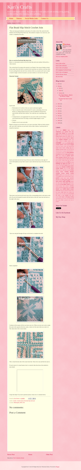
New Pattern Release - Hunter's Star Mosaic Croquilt (66, 95)
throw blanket (69, 192)
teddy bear (63, 190)
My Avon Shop (59, 76)
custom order (66, 146)
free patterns (70, 152)
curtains (61, 146)
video (70, 195)
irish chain (65, 162)
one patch (68, 170)
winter (62, 200)
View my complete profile (62, 56)
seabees (72, 182)
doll (73, 146)
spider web (58, 187)
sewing (61, 184)
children (61, 139)
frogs (63, 154)
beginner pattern (71, 134)
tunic (63, 195)
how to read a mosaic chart (61, 160)
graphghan (61, 157)
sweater (72, 189)
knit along (72, 162)
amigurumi (58, 131)
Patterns (19, 18)
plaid (61, 179)
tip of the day (60, 193)
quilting (68, 181)
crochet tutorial (20, 400)
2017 (59, 108)
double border (59, 147)
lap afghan (63, 163)
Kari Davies (67, 44)
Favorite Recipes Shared (61, 74)
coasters (69, 139)
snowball (67, 185)
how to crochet (70, 158)
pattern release (71, 176)
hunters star (58, 162)
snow (64, 185)
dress (73, 147)
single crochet (66, 184)
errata (68, 149)
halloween (65, 157)
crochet (14, 400)
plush (63, 179)
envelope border (63, 149)
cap (73, 136)
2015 (59, 111)
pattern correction (65, 176)
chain (60, 137)
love (59, 165)
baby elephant (68, 133)
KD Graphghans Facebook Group (63, 70)
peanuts (61, 178)
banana (66, 134)
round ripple (65, 182)
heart (70, 157)
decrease (70, 146)
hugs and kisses (71, 160)
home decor (64, 158)
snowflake (72, 185)
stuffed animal (66, 189)
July (60, 88)
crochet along (64, 143)
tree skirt (67, 193)
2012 (59, 115)
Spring (61, 187)
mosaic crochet (66, 167)
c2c (66, 136)
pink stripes (66, 178)
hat (68, 157)
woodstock (66, 199)
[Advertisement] (65, 30)
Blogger (57, 466)
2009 (59, 123)
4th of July (59, 130)
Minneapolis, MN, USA (19, 402)
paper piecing (64, 174)
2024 (59, 86)
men (60, 165)
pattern (59, 176)
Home (11, 18)
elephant (57, 149)
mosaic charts (58, 167)
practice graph (67, 179)
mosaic (72, 165)
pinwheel (72, 178)
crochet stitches (59, 144)
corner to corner (63, 141)
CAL (71, 136)
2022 (59, 106)
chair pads (64, 137)
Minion (63, 165)
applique (66, 131)
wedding (72, 196)
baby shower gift (61, 134)
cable (69, 136)
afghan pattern (71, 130)
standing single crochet (67, 187)
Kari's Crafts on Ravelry (61, 65)
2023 (59, 103)
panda (60, 174)
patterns (57, 178)
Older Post (49, 454)
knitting (58, 163)
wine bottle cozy (65, 198)
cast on (57, 138)
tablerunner (58, 190)
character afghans (70, 138)
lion (71, 163)
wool (69, 199)
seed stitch (58, 184)
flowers (61, 150)
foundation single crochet (62, 152)
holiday (60, 158)
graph (57, 157)
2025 (59, 83)
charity (57, 139)
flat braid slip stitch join (29, 400)
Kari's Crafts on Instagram (62, 72)
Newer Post (11, 454)
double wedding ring (66, 147)
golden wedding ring (62, 155)
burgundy (64, 136)
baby (70, 131)
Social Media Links (31, 18)
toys (64, 193)
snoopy (60, 185)
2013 (59, 113)
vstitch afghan (62, 196)
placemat (58, 179)
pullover (72, 179)
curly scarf (58, 146)
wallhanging (67, 196)
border (60, 136)
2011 (59, 118)
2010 (59, 120)
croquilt (72, 144)
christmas (65, 139)
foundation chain (66, 150)
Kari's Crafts (19, 7)
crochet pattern (70, 143)
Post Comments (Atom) (18, 458)
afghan (64, 130)
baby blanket (62, 133)
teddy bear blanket (68, 190)
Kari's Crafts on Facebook (62, 67)
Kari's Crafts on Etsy (60, 63)
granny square (70, 155)
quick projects (59, 181)
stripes (61, 189)
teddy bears (63, 192)
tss (61, 195)
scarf (70, 182)
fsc (64, 154)
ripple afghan (60, 182)
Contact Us (44, 18)
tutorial (66, 195)
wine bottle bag (59, 198)
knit (69, 162)
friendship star (59, 154)
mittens (65, 165)
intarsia (62, 162)
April (60, 90)
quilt (64, 181)
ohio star (64, 170)
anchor (63, 131)
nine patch (61, 170)
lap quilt (68, 163)
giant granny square (70, 154)
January (61, 93)
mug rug (66, 168)
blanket (57, 136)
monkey (69, 165)
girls (57, 155)
